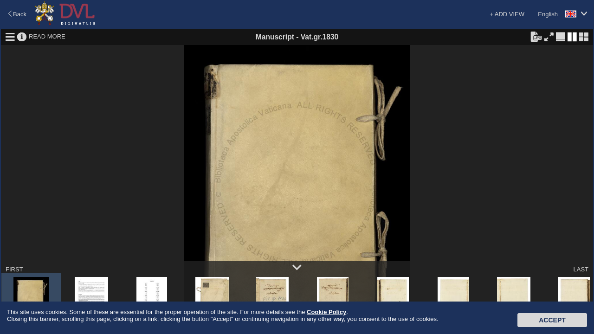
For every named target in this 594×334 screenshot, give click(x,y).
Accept (552, 320)
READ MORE (47, 36)
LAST (580, 269)
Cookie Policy (326, 311)
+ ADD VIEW (507, 14)
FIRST (14, 269)
